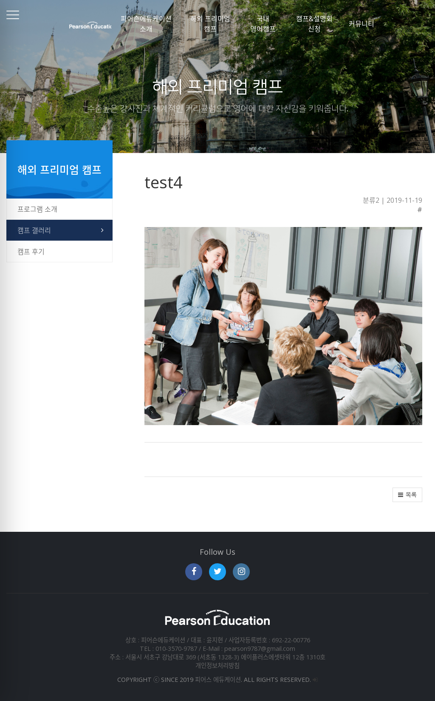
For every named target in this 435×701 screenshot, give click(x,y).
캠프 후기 (31, 251)
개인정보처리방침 (217, 665)
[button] (407, 495)
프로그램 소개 (37, 209)
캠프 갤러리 (34, 230)
